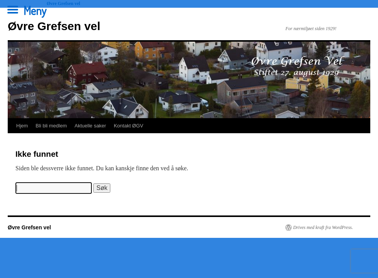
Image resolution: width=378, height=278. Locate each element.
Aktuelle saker (90, 126)
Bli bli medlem (51, 126)
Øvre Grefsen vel (54, 26)
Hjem (22, 126)
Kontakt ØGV (128, 126)
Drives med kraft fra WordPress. (323, 227)
